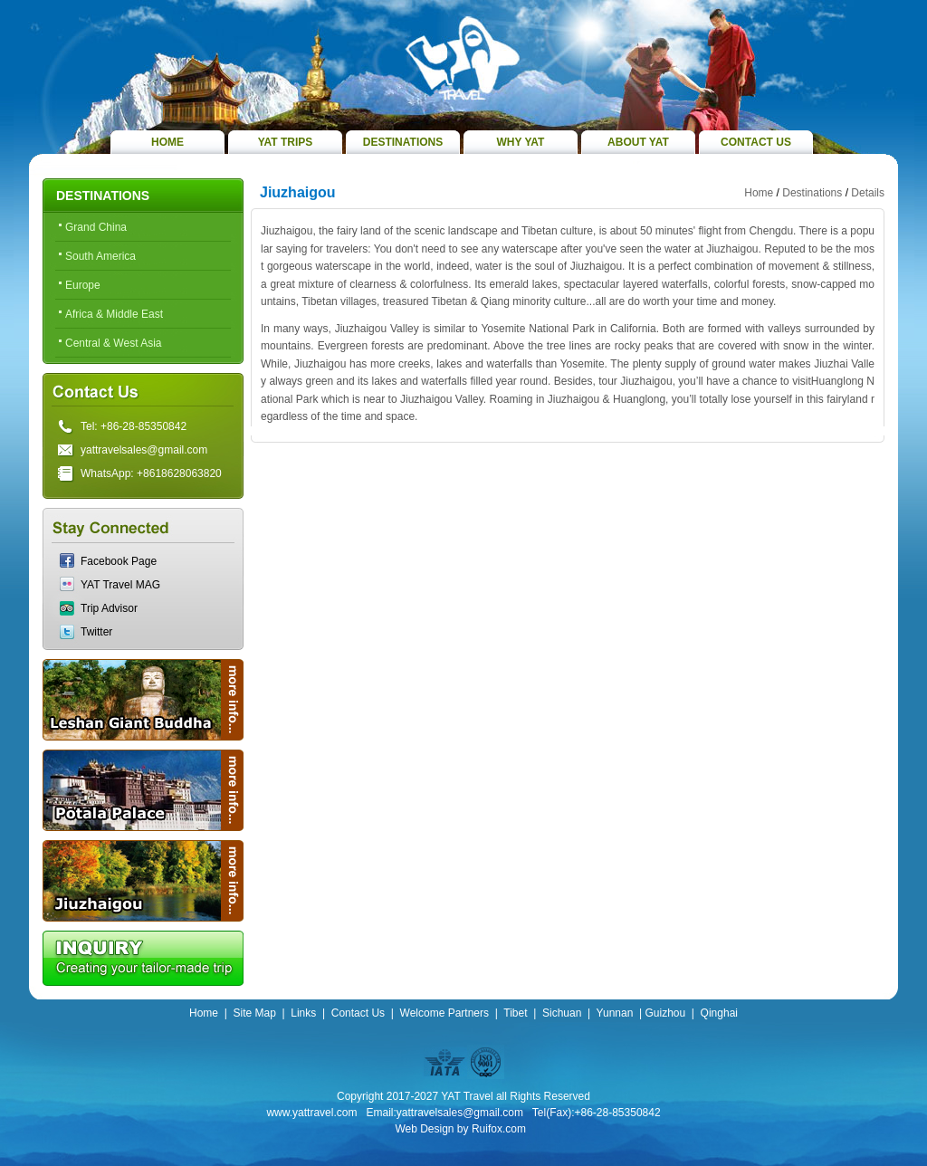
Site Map (254, 1013)
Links (303, 1013)
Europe (82, 285)
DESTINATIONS (403, 142)
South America (100, 256)
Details (867, 192)
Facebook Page (119, 561)
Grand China (96, 227)
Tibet (515, 1013)
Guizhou (665, 1013)
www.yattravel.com (311, 1112)
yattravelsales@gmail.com (144, 450)
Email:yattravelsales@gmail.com (444, 1112)
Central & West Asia (113, 343)
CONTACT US (756, 142)
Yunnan (615, 1013)
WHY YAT (521, 142)
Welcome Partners (444, 1013)
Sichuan (561, 1013)
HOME (167, 142)
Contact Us (358, 1013)
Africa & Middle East (114, 314)
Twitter (96, 632)
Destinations (812, 192)
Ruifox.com (499, 1129)
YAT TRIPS (285, 142)
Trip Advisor (109, 608)
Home (758, 192)
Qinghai (719, 1013)
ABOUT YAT (638, 142)
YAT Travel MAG (120, 584)
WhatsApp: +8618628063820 (151, 473)
